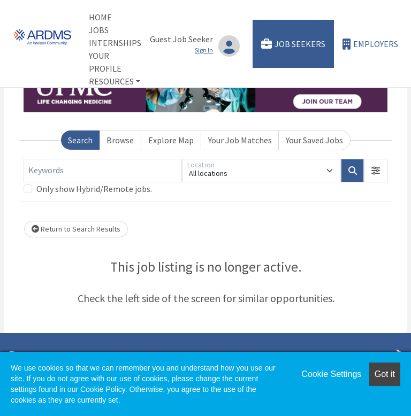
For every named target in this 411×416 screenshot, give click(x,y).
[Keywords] (103, 170)
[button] (375, 170)
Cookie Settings (331, 374)
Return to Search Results (76, 229)
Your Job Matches (240, 140)
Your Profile (105, 62)
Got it (385, 374)
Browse (120, 140)
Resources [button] (111, 81)
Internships (115, 42)
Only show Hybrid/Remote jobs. (94, 188)
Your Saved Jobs (314, 140)
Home (100, 17)
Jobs (99, 30)
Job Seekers (293, 44)
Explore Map (171, 140)
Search (80, 140)
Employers (370, 44)
